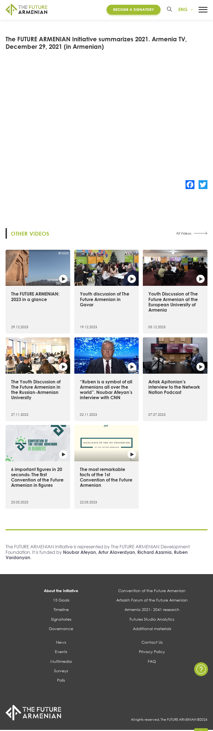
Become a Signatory (133, 9)
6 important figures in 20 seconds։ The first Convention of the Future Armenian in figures (37, 478)
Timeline (61, 610)
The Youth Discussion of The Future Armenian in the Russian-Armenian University (35, 390)
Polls (61, 681)
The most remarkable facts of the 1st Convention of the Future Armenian (106, 478)
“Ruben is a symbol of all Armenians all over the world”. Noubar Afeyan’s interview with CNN (106, 390)
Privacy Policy (152, 652)
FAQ (152, 661)
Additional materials (152, 629)
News (61, 643)
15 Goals (61, 600)
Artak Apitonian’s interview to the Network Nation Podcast (174, 387)
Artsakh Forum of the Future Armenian (152, 600)
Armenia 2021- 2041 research (152, 610)
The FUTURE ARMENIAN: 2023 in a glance (35, 297)
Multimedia (61, 661)
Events (61, 652)
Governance (61, 629)
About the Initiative (61, 591)
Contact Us (152, 643)
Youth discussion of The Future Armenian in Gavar (104, 300)
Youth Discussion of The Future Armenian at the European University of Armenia (173, 303)
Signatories (61, 619)
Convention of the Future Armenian (152, 591)
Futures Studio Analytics (152, 619)
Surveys (61, 671)
